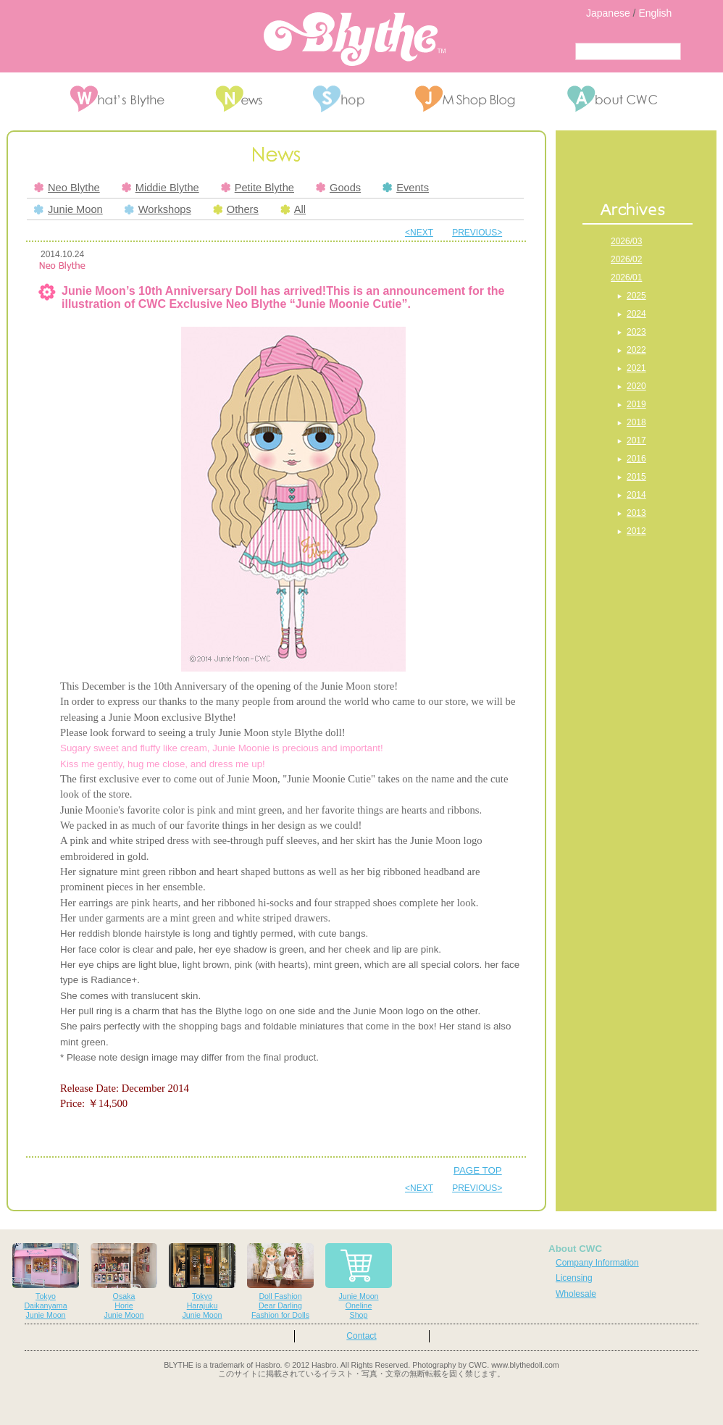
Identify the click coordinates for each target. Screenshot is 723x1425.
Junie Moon (68, 209)
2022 (636, 350)
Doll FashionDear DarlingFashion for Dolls (280, 1281)
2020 (636, 386)
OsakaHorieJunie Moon (124, 1281)
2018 (636, 422)
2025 (636, 296)
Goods (338, 187)
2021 (636, 368)
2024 (636, 314)
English (655, 13)
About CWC (575, 1248)
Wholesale (576, 1294)
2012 (636, 531)
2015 (636, 477)
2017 (636, 440)
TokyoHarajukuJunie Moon (202, 1281)
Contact (361, 1336)
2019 (636, 404)
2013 (636, 513)
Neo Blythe (67, 187)
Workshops (158, 209)
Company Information (597, 1263)
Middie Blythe (160, 187)
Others (236, 209)
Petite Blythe (257, 187)
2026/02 (626, 259)
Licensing (574, 1278)
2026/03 (626, 241)
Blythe (355, 39)
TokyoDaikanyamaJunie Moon (45, 1281)
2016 (636, 459)
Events (406, 187)
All (293, 209)
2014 (636, 495)
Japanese (608, 13)
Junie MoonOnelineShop (358, 1281)
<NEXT (419, 232)
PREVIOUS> (477, 232)
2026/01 (626, 277)
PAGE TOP (478, 1170)
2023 (636, 332)
